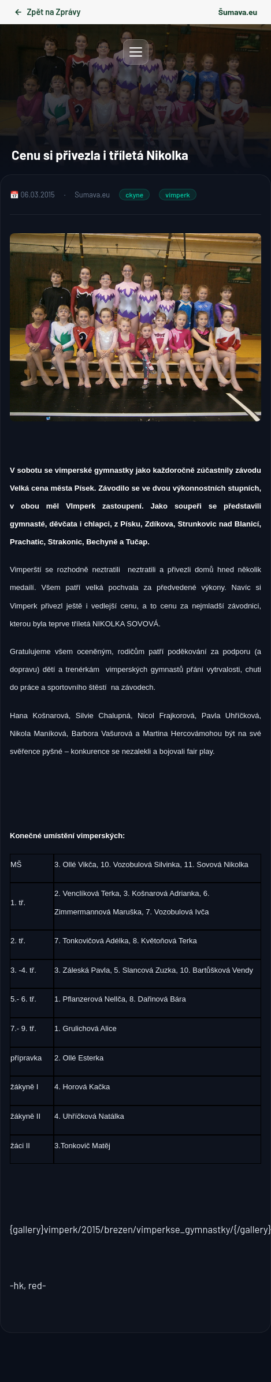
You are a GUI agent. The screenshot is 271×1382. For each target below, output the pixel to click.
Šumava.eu (237, 12)
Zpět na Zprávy (47, 12)
